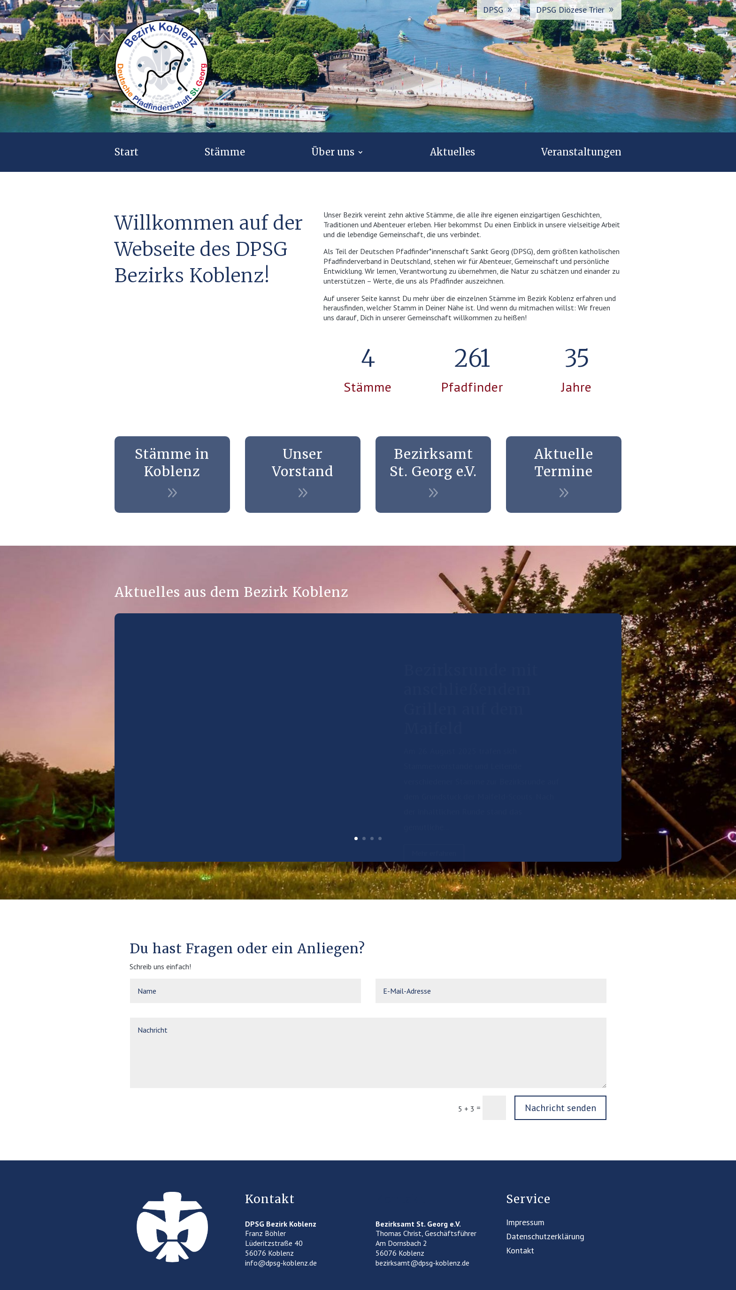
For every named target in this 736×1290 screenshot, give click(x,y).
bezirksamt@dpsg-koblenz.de (422, 1262)
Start (126, 153)
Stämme (225, 153)
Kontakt (520, 1251)
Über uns (332, 153)
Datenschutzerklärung (545, 1237)
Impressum (525, 1223)
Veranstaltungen (581, 153)
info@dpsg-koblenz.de (281, 1262)
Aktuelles (452, 153)
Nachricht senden (560, 1108)
